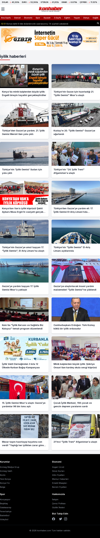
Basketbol (4, 515)
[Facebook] (53, 518)
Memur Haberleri (60, 479)
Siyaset (47, 17)
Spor (38, 17)
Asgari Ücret (58, 467)
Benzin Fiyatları (59, 487)
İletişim (55, 499)
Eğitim (67, 17)
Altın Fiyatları (58, 475)
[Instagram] (65, 518)
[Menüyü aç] (3, 9)
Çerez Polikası (59, 503)
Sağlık (95, 17)
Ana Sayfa (6, 17)
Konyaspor (5, 499)
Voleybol (4, 519)
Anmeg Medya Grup (9, 467)
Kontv (3, 475)
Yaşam (77, 17)
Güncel (17, 17)
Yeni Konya (5, 479)
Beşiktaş (4, 503)
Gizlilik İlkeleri (58, 507)
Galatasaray (5, 507)
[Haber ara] (98, 23)
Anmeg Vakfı (6, 471)
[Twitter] (60, 518)
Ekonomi (28, 17)
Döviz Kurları (58, 471)
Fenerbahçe (5, 511)
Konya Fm (5, 483)
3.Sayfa (57, 17)
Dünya (86, 17)
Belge (2, 487)
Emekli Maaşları (59, 483)
